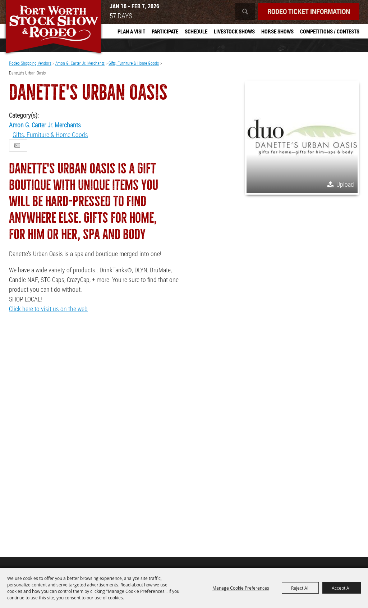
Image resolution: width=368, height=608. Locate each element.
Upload (345, 184)
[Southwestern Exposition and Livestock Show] (53, 28)
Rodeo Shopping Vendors (30, 63)
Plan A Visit (131, 31)
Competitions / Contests (329, 31)
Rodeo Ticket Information (308, 11)
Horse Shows (277, 31)
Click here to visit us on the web (48, 308)
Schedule (196, 31)
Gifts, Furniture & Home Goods (134, 63)
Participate (165, 31)
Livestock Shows (234, 31)
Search (245, 11)
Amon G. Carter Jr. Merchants (80, 63)
